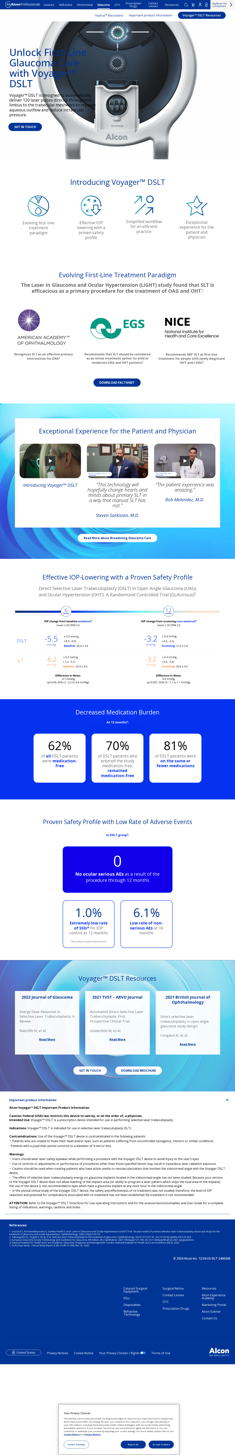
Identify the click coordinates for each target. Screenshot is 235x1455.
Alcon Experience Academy (213, 1387)
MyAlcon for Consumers (219, 5)
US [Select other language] (206, 5)
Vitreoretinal (85, 5)
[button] (193, 5)
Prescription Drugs (133, 4)
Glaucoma (103, 5)
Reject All (133, 1444)
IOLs (126, 1388)
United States (25, 1443)
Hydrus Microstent (109, 15)
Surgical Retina (173, 1378)
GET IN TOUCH (25, 127)
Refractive (65, 5)
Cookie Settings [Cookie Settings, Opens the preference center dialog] (76, 1444)
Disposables (132, 1395)
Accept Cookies (161, 1444)
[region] (118, 1429)
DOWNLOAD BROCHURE (138, 1161)
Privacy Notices (57, 1443)
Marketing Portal (214, 1395)
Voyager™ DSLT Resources (202, 15)
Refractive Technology (131, 1404)
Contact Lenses (153, 4)
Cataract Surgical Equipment (135, 1380)
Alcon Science (211, 1402)
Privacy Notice (92, 1434)
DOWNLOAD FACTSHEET (117, 473)
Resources (172, 5)
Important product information (150, 15)
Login (200, 4)
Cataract (48, 5)
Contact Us (209, 1408)
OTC (117, 5)
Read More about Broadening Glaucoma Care (117, 628)
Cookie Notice (72, 1434)
